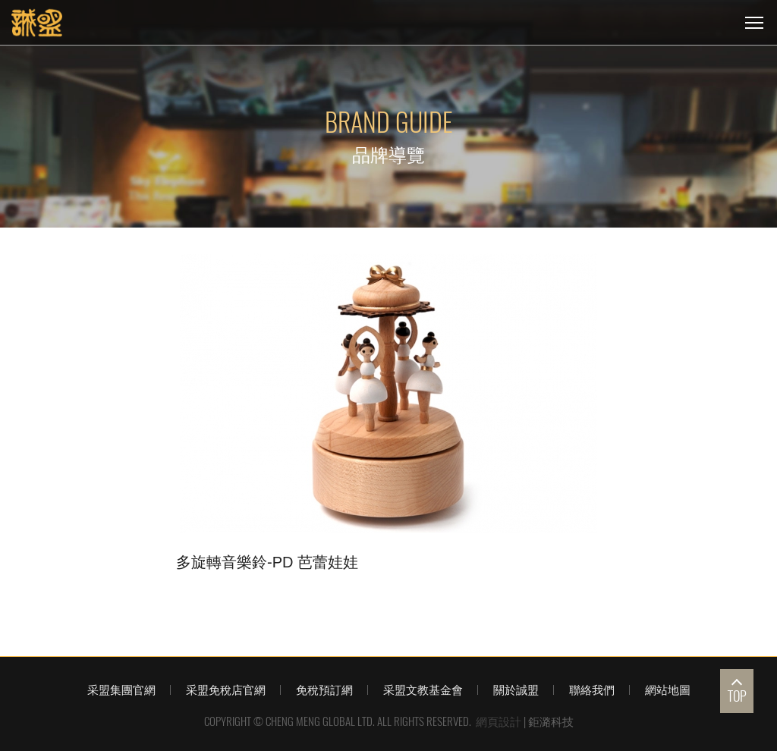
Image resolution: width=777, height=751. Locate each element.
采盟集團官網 (121, 689)
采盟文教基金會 (423, 689)
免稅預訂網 (324, 689)
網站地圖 (667, 689)
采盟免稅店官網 (226, 689)
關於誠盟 (516, 689)
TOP (737, 696)
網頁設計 (498, 721)
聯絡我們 (592, 689)
